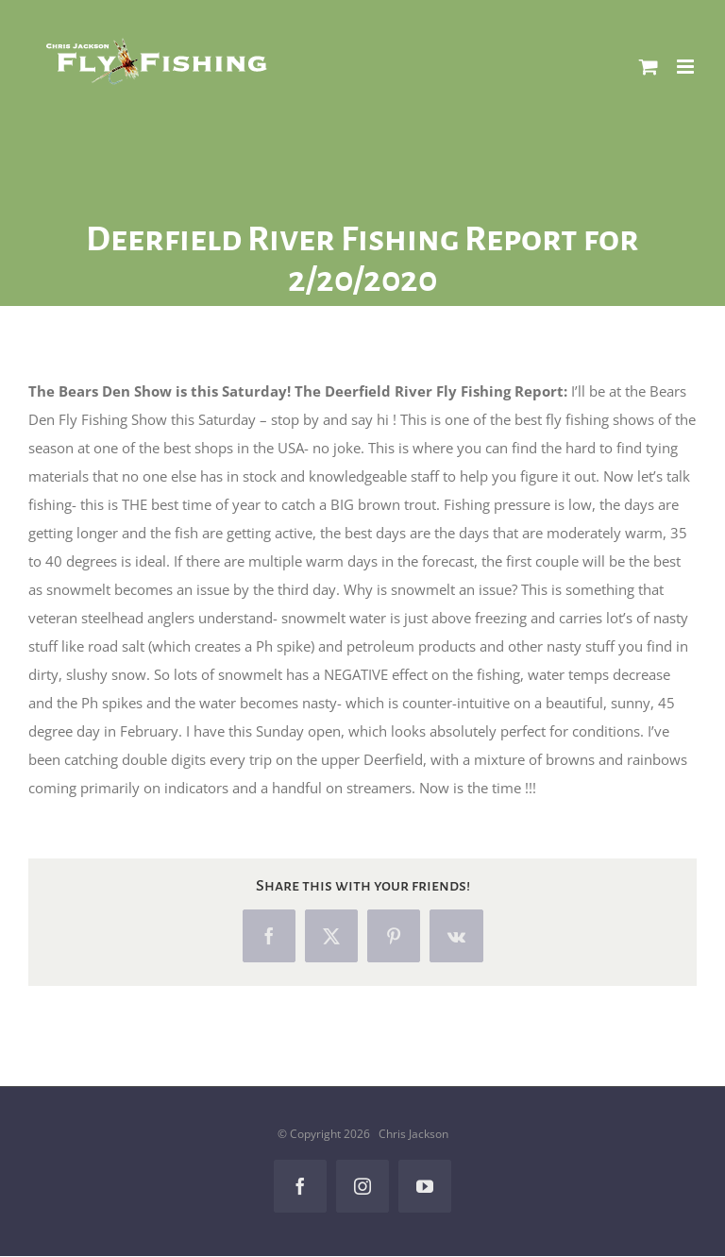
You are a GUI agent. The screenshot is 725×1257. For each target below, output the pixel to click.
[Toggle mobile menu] (687, 66)
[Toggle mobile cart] (648, 66)
